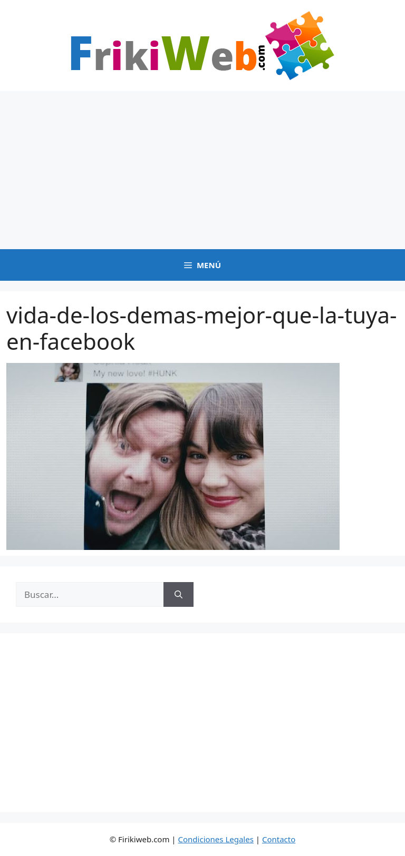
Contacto (278, 839)
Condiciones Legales (216, 839)
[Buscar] (178, 594)
